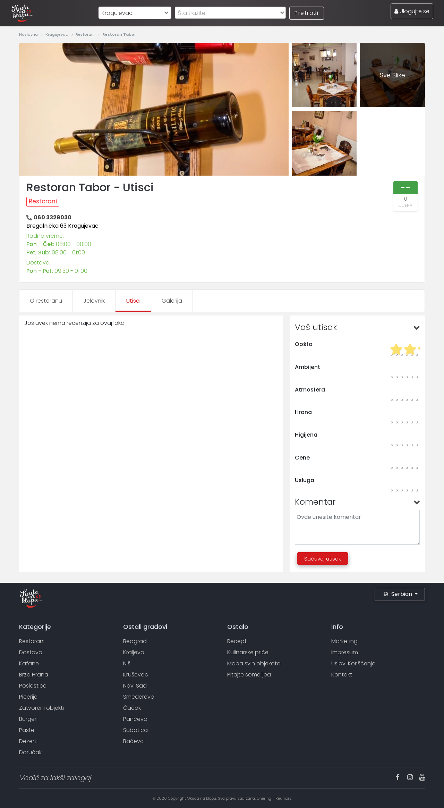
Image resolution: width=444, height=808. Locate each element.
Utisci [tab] (133, 301)
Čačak (132, 708)
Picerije (28, 697)
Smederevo (138, 697)
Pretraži (306, 13)
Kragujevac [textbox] (117, 13)
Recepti (237, 641)
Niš (126, 663)
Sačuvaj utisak (322, 558)
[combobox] (135, 13)
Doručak (30, 752)
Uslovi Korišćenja (353, 663)
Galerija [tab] (172, 301)
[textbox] (230, 13)
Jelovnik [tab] (94, 301)
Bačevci (134, 741)
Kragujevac (57, 34)
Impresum (344, 652)
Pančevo (135, 719)
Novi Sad (135, 686)
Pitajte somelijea (249, 675)
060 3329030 (52, 217)
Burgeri (28, 719)
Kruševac (135, 675)
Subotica (135, 730)
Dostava (30, 652)
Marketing (344, 641)
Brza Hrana (33, 675)
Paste (26, 730)
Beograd (135, 641)
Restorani (86, 34)
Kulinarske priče (247, 652)
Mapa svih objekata (254, 663)
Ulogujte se (411, 11)
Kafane (29, 663)
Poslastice (32, 686)
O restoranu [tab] (46, 301)
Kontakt (341, 675)
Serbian (398, 594)
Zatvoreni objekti (41, 708)
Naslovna (29, 34)
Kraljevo (133, 652)
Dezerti (28, 741)
